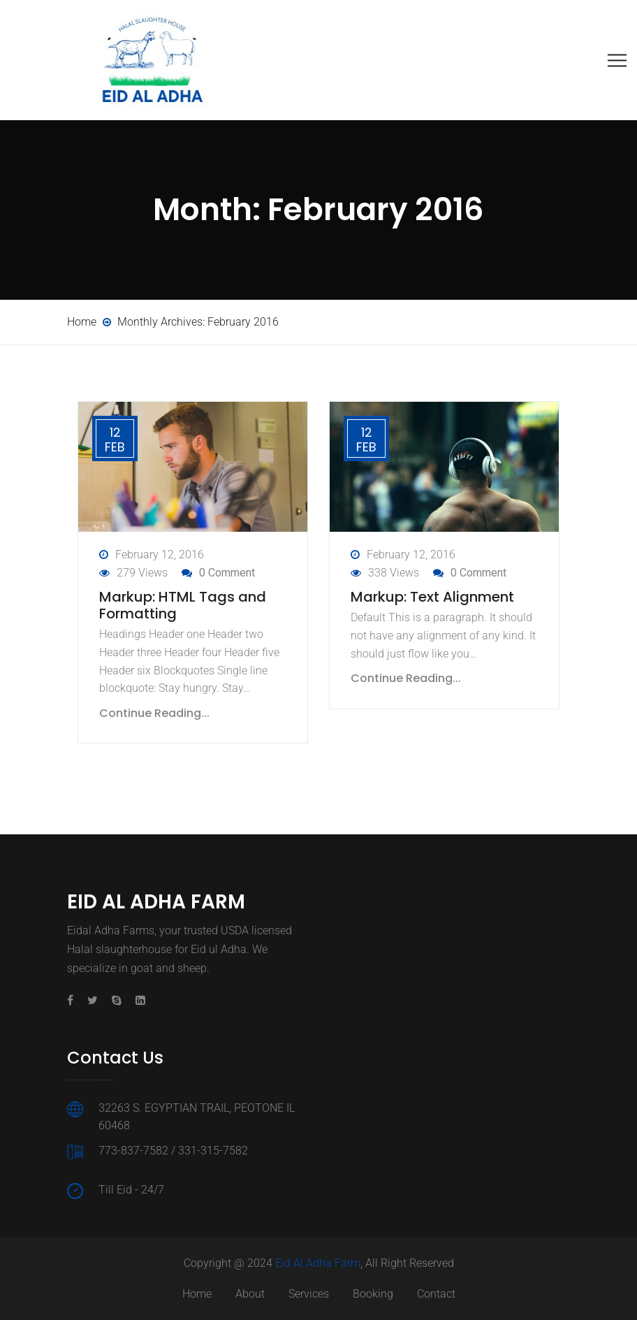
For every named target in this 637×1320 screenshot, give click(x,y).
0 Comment (227, 572)
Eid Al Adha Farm (317, 1263)
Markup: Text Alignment (432, 597)
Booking (373, 1293)
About (250, 1293)
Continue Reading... (154, 713)
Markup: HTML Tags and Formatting (182, 605)
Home (197, 1293)
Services (308, 1293)
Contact (436, 1293)
